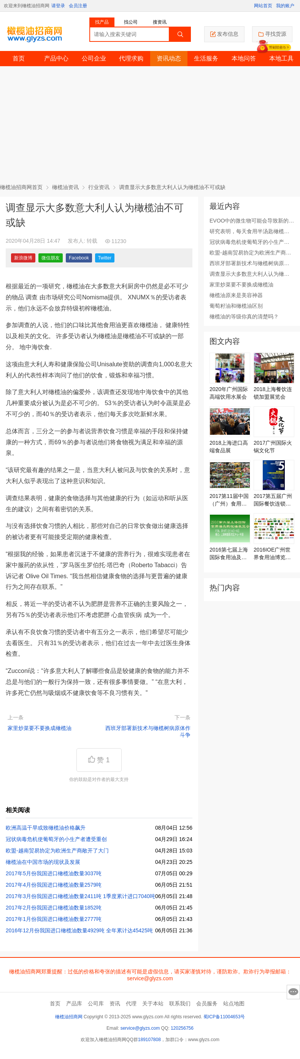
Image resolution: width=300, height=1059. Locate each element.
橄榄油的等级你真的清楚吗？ (244, 316)
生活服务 (206, 58)
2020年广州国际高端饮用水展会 (229, 393)
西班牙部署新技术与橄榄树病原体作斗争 (147, 731)
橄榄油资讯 (65, 187)
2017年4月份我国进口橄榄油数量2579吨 (54, 885)
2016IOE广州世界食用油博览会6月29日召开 (274, 554)
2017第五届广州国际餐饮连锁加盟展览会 (273, 500)
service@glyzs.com (140, 1028)
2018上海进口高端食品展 (229, 446)
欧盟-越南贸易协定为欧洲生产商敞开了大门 (57, 851)
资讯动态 (169, 58)
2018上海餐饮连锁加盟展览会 (273, 393)
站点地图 (233, 1003)
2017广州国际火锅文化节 (273, 446)
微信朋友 (50, 258)
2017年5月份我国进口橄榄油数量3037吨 (54, 873)
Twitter (104, 258)
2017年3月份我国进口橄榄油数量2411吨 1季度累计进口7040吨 (80, 896)
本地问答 (244, 58)
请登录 (58, 5)
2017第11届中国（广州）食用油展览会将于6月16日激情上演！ (229, 500)
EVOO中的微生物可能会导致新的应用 (252, 221)
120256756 (182, 1028)
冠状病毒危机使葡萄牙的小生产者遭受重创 (56, 839)
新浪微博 (23, 258)
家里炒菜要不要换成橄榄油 (39, 728)
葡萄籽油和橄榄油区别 (236, 306)
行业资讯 (99, 187)
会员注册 (78, 5)
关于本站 (152, 1003)
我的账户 (285, 5)
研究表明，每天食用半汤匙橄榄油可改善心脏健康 (249, 231)
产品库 (74, 1003)
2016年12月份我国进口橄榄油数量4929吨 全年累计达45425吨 (79, 930)
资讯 (115, 1003)
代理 (131, 1003)
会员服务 (206, 1003)
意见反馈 (293, 992)
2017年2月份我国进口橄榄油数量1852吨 (54, 908)
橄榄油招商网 (69, 1016)
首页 (19, 58)
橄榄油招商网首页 (21, 187)
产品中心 (56, 58)
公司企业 (94, 58)
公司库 (96, 1003)
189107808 (149, 1039)
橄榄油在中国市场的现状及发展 (43, 862)
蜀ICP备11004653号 (224, 1016)
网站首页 (263, 5)
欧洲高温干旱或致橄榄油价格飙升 (46, 828)
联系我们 (179, 1003)
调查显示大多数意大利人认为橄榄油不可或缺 (249, 274)
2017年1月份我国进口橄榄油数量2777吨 (54, 919)
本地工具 (281, 58)
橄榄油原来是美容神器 (236, 295)
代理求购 (131, 58)
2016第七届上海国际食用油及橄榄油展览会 (229, 554)
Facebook (79, 258)
